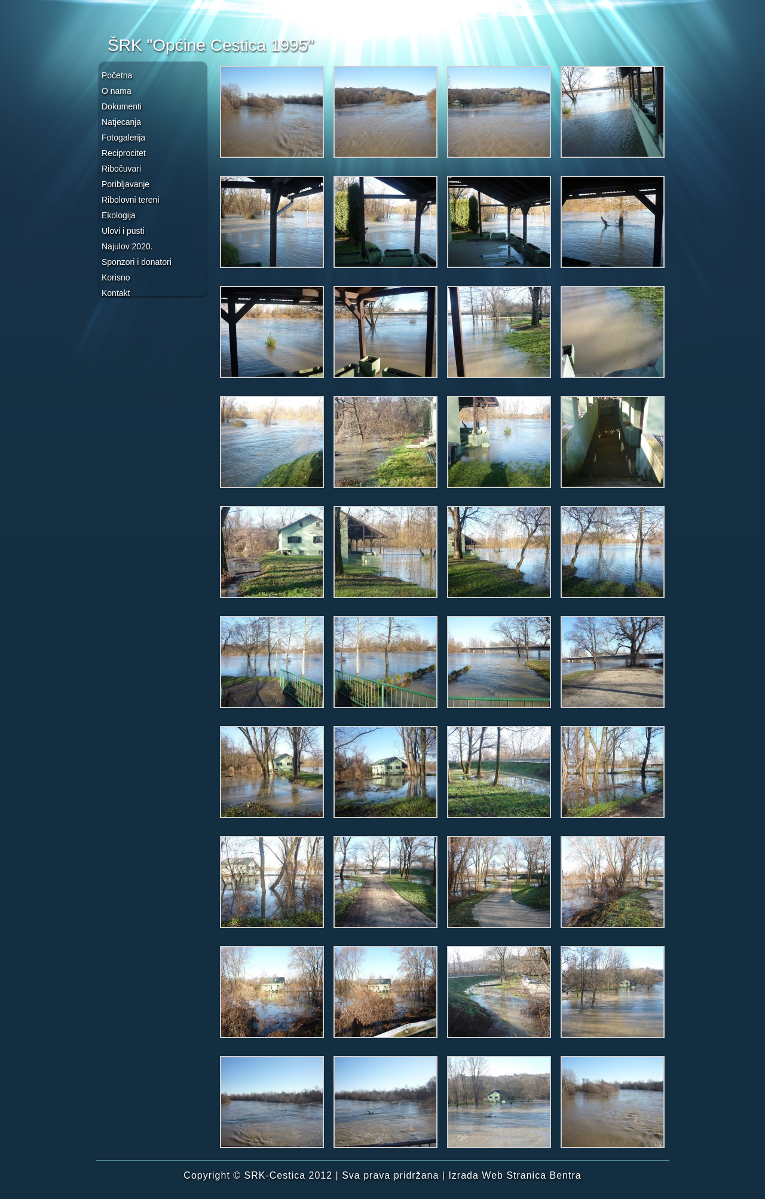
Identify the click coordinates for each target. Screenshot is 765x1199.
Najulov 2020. (127, 246)
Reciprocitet (124, 153)
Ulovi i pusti (123, 231)
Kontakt (116, 293)
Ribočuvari (121, 168)
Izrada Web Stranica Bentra (514, 1175)
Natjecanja (121, 122)
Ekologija (119, 215)
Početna (117, 75)
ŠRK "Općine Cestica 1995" (211, 45)
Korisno (116, 277)
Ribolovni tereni (131, 200)
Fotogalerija (123, 137)
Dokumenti (122, 106)
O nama (116, 91)
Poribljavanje (125, 184)
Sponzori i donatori (137, 262)
